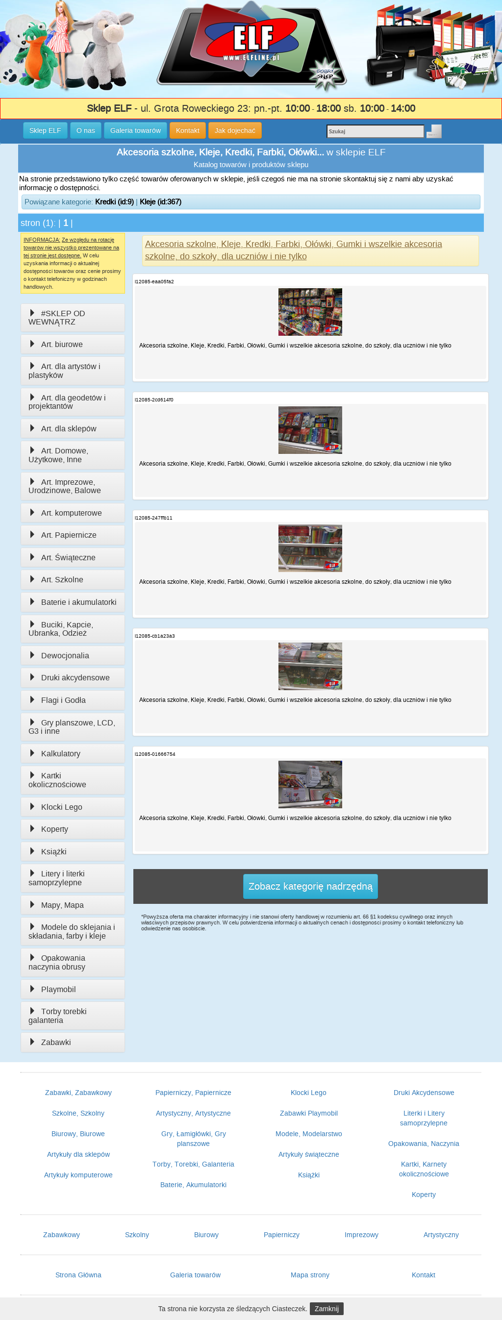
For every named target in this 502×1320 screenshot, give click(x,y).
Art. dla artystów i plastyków (64, 370)
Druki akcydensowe (69, 677)
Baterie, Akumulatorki (193, 1185)
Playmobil (52, 989)
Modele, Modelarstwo (309, 1134)
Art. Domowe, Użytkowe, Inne (58, 455)
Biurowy (206, 1235)
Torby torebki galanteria (57, 1015)
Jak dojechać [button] (235, 130)
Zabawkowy (61, 1235)
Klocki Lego (55, 807)
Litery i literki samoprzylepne (56, 878)
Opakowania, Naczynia (423, 1143)
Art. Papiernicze (62, 535)
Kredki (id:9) (114, 202)
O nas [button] (85, 130)
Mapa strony (310, 1275)
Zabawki (49, 1042)
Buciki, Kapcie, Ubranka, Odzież (60, 629)
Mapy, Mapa (56, 905)
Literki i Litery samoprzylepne (424, 1118)
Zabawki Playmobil (309, 1113)
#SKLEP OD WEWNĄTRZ (56, 317)
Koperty (48, 829)
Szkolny (137, 1235)
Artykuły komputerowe (78, 1175)
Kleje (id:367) (160, 202)
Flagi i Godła (57, 700)
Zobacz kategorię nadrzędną (311, 886)
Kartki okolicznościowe (57, 780)
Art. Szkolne (55, 579)
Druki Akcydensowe (424, 1092)
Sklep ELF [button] (45, 130)
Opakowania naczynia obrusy (56, 962)
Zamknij (327, 1309)
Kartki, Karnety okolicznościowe (424, 1169)
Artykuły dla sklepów (78, 1154)
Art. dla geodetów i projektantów (67, 402)
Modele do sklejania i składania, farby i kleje (71, 931)
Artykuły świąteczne (308, 1154)
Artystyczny (441, 1235)
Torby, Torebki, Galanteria (193, 1164)
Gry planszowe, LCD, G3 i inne (71, 727)
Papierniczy (282, 1235)
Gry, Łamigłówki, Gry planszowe (193, 1138)
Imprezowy (361, 1235)
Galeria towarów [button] (135, 130)
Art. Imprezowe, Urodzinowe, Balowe (64, 486)
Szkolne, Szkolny (78, 1113)
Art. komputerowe (65, 513)
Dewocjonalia (58, 655)
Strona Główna (78, 1275)
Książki (47, 851)
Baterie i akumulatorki (72, 602)
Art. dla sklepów (62, 428)
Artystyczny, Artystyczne (193, 1113)
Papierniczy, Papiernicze (193, 1092)
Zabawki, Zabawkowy (78, 1092)
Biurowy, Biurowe (78, 1134)
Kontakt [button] (188, 130)
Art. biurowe (55, 344)
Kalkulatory (54, 753)
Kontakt (423, 1275)
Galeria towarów (195, 1275)
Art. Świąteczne (62, 557)
